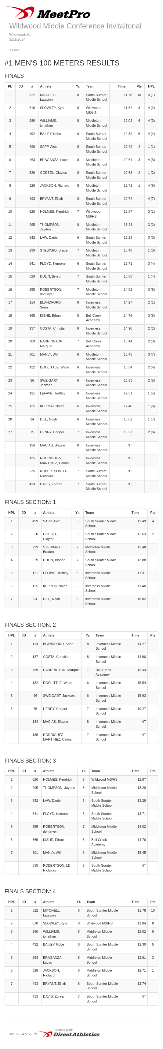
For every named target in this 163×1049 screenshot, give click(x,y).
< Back (14, 50)
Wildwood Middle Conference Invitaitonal (75, 26)
